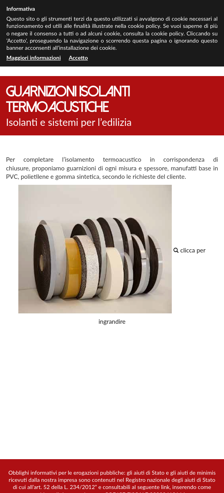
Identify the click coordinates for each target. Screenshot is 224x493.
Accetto (78, 57)
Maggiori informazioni (33, 57)
